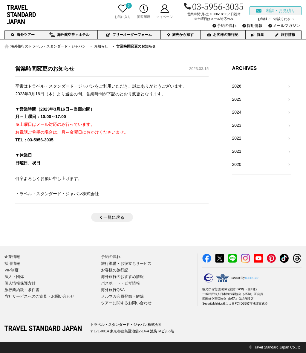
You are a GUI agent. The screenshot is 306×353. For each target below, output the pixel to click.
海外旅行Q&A (113, 290)
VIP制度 (11, 270)
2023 (236, 125)
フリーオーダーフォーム (129, 35)
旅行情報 (285, 35)
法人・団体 (14, 276)
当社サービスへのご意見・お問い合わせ (39, 296)
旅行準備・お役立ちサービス (126, 263)
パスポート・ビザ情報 (120, 283)
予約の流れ (110, 256)
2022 (236, 138)
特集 (257, 35)
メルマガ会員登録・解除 (122, 296)
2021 (236, 151)
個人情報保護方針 (20, 283)
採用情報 (12, 263)
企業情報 (12, 256)
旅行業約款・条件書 (21, 290)
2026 (236, 86)
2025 (236, 99)
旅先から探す (180, 35)
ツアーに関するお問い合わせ (126, 303)
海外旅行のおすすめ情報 (122, 276)
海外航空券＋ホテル (69, 35)
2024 (236, 112)
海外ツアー (23, 35)
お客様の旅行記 (222, 35)
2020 (236, 164)
